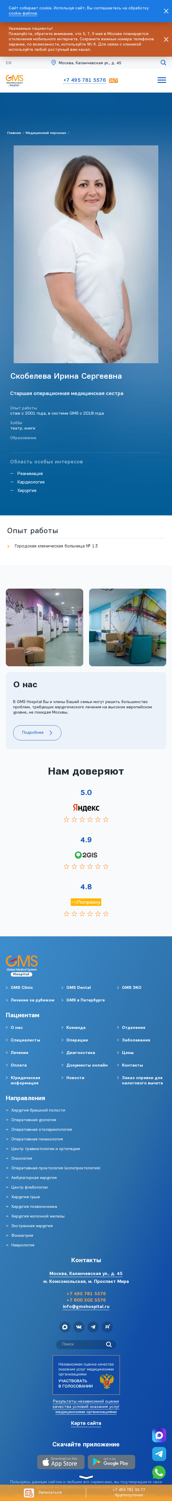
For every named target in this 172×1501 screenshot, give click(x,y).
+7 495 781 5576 (84, 80)
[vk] (78, 1327)
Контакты (132, 1065)
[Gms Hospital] (86, 63)
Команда (76, 1028)
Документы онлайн (87, 1065)
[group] (44, 627)
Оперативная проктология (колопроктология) (55, 1168)
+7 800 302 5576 (86, 1300)
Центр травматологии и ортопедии (45, 1149)
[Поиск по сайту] (163, 63)
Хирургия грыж (25, 1197)
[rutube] (107, 1327)
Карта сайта (86, 1423)
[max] (64, 1327)
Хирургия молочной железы (38, 1216)
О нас (17, 1028)
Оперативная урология (33, 1120)
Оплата (19, 1065)
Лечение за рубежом (32, 1000)
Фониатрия (22, 1236)
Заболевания (136, 1040)
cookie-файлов (23, 13)
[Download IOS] (61, 1463)
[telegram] (93, 1327)
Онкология (21, 1158)
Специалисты (25, 1040)
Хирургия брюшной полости (38, 1110)
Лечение (19, 1053)
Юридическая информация (25, 1081)
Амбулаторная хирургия (34, 1178)
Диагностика (80, 1053)
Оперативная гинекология (37, 1139)
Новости (75, 1078)
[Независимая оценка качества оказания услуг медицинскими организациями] (86, 1375)
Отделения (133, 1028)
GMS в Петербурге (85, 1000)
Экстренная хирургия (32, 1226)
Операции (77, 1040)
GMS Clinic (22, 988)
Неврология (22, 1245)
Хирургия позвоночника (34, 1207)
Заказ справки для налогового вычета (142, 1081)
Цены (128, 1053)
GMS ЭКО (131, 988)
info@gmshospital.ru (86, 1307)
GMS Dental (78, 988)
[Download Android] (111, 1463)
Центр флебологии (29, 1187)
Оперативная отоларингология (41, 1130)
